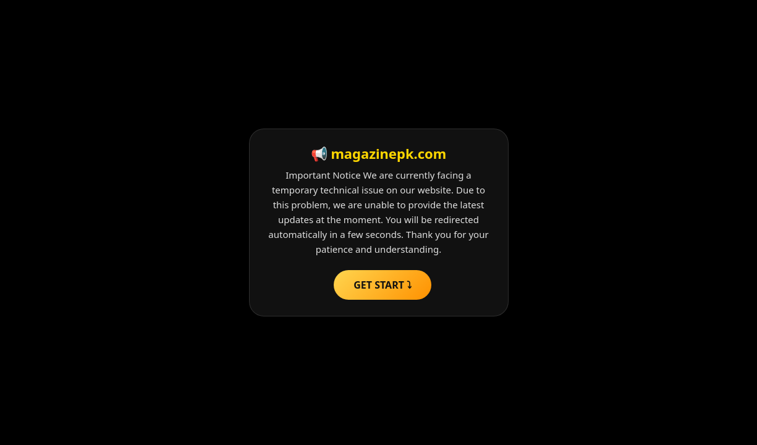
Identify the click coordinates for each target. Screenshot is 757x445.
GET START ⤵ (382, 285)
